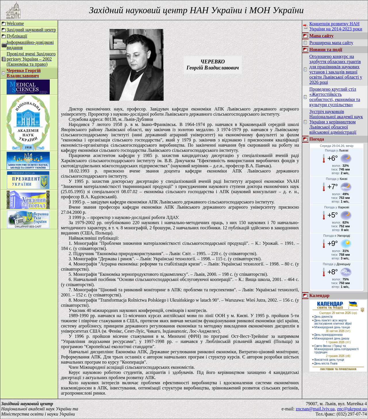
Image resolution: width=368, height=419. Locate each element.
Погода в (336, 235)
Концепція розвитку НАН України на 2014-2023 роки (335, 26)
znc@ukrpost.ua (352, 408)
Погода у (336, 150)
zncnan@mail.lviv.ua (315, 408)
